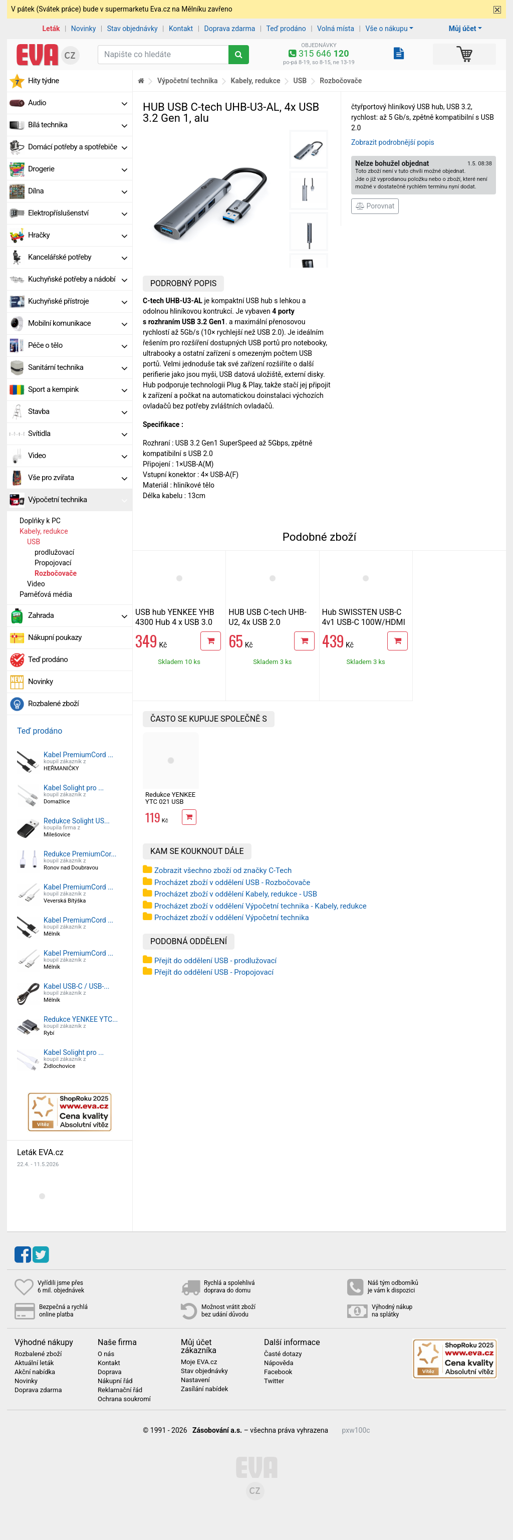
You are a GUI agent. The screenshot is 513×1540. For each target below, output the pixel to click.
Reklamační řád (120, 1390)
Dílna (77, 191)
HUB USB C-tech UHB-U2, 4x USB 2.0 (267, 617)
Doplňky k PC (40, 521)
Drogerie (77, 169)
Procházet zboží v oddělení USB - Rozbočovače (232, 882)
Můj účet (462, 29)
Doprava (110, 1372)
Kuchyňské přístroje (77, 301)
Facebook (278, 1372)
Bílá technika (77, 125)
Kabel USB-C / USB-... (76, 986)
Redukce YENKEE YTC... (81, 1019)
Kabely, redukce (44, 531)
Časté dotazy (283, 1354)
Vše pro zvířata (77, 478)
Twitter (274, 1381)
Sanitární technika (77, 367)
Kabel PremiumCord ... (78, 755)
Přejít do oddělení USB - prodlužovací (215, 960)
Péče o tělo (77, 345)
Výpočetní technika (77, 500)
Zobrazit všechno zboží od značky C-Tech (223, 870)
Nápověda (278, 1363)
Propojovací (53, 563)
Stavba (77, 411)
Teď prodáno (286, 29)
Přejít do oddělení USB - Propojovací (214, 972)
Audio (77, 103)
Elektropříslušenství (77, 213)
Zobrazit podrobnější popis (392, 142)
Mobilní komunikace (77, 323)
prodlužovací (54, 552)
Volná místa (335, 29)
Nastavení (195, 1380)
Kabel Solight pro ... (74, 788)
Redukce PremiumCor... (80, 854)
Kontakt (181, 29)
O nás (106, 1354)
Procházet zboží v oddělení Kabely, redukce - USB (235, 894)
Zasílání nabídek (204, 1389)
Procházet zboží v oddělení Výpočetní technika (231, 917)
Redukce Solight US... (77, 821)
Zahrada (77, 615)
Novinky (83, 29)
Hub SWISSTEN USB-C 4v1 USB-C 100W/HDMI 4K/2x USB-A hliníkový (363, 622)
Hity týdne (43, 80)
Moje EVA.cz (199, 1362)
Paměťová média (46, 594)
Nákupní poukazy (55, 637)
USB (33, 542)
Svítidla (77, 433)
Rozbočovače (56, 573)
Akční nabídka (35, 1372)
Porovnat (375, 206)
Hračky (77, 235)
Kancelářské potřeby (77, 257)
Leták (51, 29)
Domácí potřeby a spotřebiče (77, 147)
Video (77, 456)
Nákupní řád (115, 1381)
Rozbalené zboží (53, 703)
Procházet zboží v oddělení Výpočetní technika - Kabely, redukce (260, 906)
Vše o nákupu (386, 29)
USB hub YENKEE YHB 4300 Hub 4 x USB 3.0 (174, 617)
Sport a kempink (77, 389)
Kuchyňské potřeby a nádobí (77, 279)
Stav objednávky (132, 29)
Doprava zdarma (229, 29)
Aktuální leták (34, 1363)
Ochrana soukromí (124, 1399)
